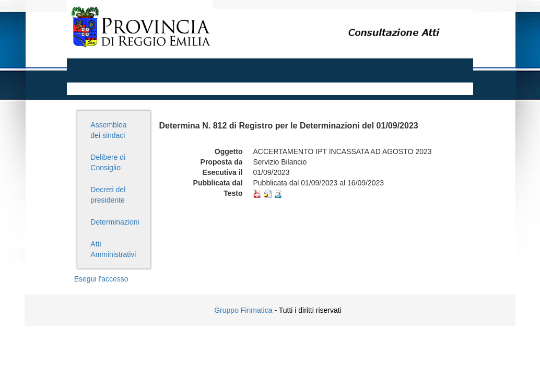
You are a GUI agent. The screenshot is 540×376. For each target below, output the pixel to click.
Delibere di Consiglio (107, 162)
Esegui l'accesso (101, 279)
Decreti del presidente (107, 194)
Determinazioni (114, 222)
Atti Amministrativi (113, 249)
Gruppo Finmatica (243, 310)
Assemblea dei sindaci (108, 130)
